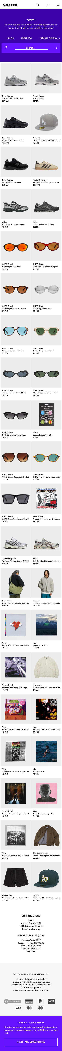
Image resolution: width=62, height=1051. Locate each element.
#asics (10, 38)
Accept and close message (31, 1042)
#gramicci (26, 38)
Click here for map (31, 929)
